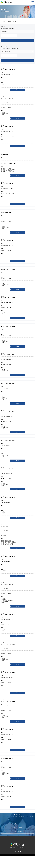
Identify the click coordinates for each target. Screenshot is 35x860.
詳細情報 (17, 89)
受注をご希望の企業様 (17, 831)
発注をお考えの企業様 (17, 827)
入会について (17, 819)
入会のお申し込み (17, 823)
